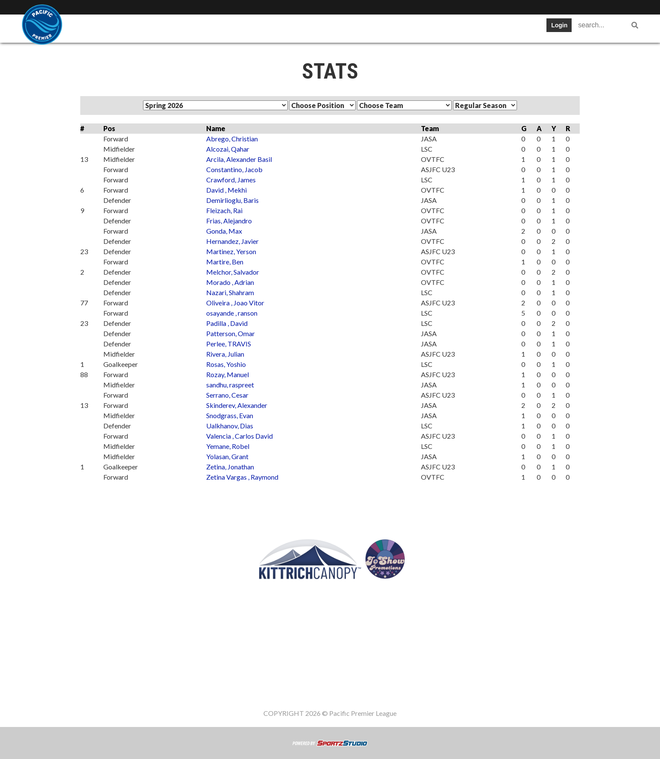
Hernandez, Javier (232, 241)
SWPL (101, 27)
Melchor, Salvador (232, 272)
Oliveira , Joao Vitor (235, 303)
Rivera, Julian (225, 354)
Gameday (406, 27)
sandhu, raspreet (230, 385)
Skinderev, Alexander (236, 405)
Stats (256, 27)
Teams (138, 27)
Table (175, 27)
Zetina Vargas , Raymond (242, 477)
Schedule (216, 27)
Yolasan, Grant (227, 456)
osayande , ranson (231, 313)
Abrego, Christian (232, 139)
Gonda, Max (224, 231)
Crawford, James (231, 180)
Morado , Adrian (230, 282)
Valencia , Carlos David (239, 436)
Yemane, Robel (227, 446)
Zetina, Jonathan (230, 467)
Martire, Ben (224, 262)
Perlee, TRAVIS (228, 344)
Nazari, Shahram (230, 292)
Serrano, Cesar (227, 395)
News (321, 27)
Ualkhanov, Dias (229, 426)
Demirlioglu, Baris (232, 200)
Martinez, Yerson (231, 251)
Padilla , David (227, 323)
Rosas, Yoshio (226, 364)
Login (559, 25)
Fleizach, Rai (224, 210)
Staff (447, 27)
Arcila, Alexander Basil (239, 159)
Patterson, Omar (230, 333)
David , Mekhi (226, 190)
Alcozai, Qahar (227, 149)
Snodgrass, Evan (229, 415)
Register (360, 27)
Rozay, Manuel (227, 374)
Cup (288, 27)
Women (483, 27)
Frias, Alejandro (229, 221)
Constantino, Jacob (234, 169)
